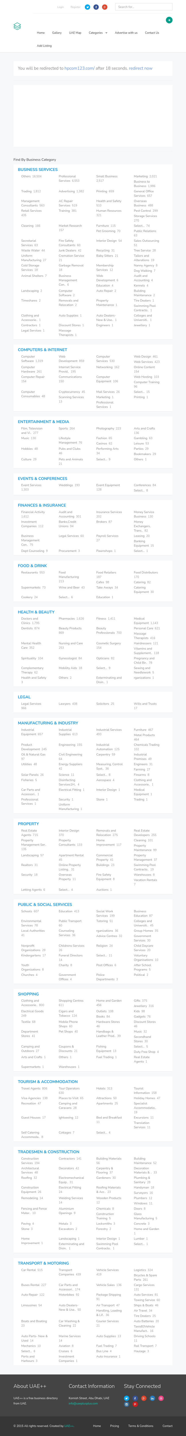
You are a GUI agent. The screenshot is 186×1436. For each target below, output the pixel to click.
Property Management (145, 857)
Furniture (106, 226)
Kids (139, 1011)
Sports (67, 428)
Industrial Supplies (68, 732)
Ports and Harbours (29, 1358)
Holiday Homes (147, 1098)
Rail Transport (145, 1346)
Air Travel (143, 1311)
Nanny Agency (146, 265)
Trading (31, 191)
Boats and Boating (34, 1323)
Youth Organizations (32, 967)
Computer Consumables (33, 394)
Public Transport (70, 923)
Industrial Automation (108, 747)
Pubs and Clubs (70, 451)
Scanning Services (72, 399)
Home (41, 33)
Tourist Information (145, 1090)
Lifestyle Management (70, 440)
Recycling (105, 250)
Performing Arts (107, 451)
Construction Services (30, 1161)
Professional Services (69, 178)
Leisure (141, 443)
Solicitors (105, 704)
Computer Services (105, 358)
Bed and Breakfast (109, 1119)
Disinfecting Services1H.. (69, 782)
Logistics (143, 1270)
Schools (30, 911)
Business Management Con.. (68, 280)
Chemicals (105, 1209)
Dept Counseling (34, 551)
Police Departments (107, 977)
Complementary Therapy (32, 670)
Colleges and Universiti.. (143, 317)
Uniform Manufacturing (33, 258)
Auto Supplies (70, 315)
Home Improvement (108, 842)
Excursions (144, 1117)
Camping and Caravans (68, 1105)
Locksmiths (105, 1224)
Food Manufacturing (69, 576)
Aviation (66, 1346)
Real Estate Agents (29, 833)
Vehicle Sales (108, 1285)
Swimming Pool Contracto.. (145, 308)
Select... (142, 226)
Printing (105, 191)
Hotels (104, 1088)
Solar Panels (32, 775)
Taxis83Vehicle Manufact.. (144, 1328)
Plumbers (143, 1198)
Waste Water (33, 250)
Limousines (31, 1305)
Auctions (104, 890)
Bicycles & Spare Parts (145, 1277)
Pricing (114, 1426)
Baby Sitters (107, 256)
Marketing (145, 176)
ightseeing (68, 1117)
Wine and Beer (72, 587)
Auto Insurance (108, 1356)
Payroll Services (107, 538)
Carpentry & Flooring (104, 1170)
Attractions (106, 1098)
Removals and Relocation (68, 302)
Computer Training (147, 384)
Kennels (141, 285)
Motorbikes (69, 1295)
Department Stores (29, 1033)
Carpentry (105, 754)
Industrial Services (109, 732)
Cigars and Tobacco (68, 1013)
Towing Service (147, 1300)
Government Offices (67, 977)
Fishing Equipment (106, 1048)
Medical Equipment (146, 621)
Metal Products (145, 737)
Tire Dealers (144, 300)
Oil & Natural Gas (33, 756)
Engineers (104, 325)
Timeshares (31, 300)
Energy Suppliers (71, 766)
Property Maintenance (106, 302)
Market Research (71, 228)
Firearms (141, 775)
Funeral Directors (71, 957)
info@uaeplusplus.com (83, 1404)
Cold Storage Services (30, 267)
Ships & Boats (146, 1305)
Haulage (141, 1351)
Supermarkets (33, 587)
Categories (98, 33)
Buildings (105, 865)
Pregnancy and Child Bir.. (144, 660)
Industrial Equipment (32, 732)
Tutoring (104, 921)
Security (66, 799)
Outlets (104, 1011)
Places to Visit (71, 1098)
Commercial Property (104, 857)
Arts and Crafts (145, 430)
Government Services (142, 938)
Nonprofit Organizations (33, 948)
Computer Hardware (31, 369)
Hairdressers (146, 643)
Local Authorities (33, 933)
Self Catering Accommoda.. (32, 1134)
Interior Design (109, 241)
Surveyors (143, 1193)
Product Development (34, 747)
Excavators (68, 1229)
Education (104, 285)
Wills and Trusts (146, 706)
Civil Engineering (71, 756)
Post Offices (106, 965)
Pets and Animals (71, 461)
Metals (65, 1224)
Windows (143, 1203)
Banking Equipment (144, 543)
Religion (104, 946)
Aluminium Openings (67, 1211)
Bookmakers (145, 454)
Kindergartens (33, 955)
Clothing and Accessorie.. (31, 317)
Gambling (143, 438)
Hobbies (29, 449)
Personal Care (147, 628)
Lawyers (68, 704)
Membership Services (105, 267)
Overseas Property (67, 877)
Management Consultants (33, 203)
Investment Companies (32, 524)
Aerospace (105, 780)
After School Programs (142, 967)
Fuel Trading (106, 1057)
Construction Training (105, 1216)
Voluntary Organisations (146, 957)
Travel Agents (34, 1088)
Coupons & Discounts (68, 1048)
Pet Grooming (108, 231)
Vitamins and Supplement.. (146, 651)
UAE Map (75, 33)
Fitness (105, 619)
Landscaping (31, 291)
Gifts (140, 1001)
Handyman (144, 1187)
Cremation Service (72, 258)
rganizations (144, 678)
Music (28, 438)
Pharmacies (71, 619)
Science (66, 775)
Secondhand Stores (142, 1039)
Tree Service (145, 250)
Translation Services (142, 1125)
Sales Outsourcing (147, 243)
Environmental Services (31, 923)
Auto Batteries (146, 1321)
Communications (71, 379)
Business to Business (145, 184)
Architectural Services (30, 1170)
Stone (102, 799)
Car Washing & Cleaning (69, 1323)
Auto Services (146, 1295)
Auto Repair (106, 291)
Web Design (146, 356)
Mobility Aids (70, 668)
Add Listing (44, 46)
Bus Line (104, 1351)
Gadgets (142, 1016)
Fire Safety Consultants (69, 243)
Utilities (29, 764)
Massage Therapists (68, 332)
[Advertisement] (93, 116)
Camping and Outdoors (30, 1048)
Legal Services (33, 330)
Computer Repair (33, 379)
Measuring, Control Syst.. (109, 766)
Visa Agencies (34, 1098)
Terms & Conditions (141, 1426)
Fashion (104, 438)
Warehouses (144, 875)
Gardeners (106, 1178)
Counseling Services (67, 933)
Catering (142, 582)
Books (103, 1016)
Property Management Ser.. (34, 844)
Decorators (69, 1168)
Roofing (29, 1178)
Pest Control (146, 211)
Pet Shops (68, 1031)
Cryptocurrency (72, 392)
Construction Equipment (31, 1189)
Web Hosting (146, 377)
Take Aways (107, 587)
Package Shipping (109, 1297)
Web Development (107, 278)
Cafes (102, 582)
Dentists (30, 628)
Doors (140, 1209)
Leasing (142, 536)
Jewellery (142, 325)
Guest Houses (33, 1117)
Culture (28, 459)
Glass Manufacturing (145, 1216)
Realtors (29, 865)
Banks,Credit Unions (67, 524)
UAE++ (69, 1426)
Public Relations (145, 233)
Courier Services (108, 1323)
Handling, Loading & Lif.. (109, 1313)
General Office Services (144, 193)
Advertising (71, 191)
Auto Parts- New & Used (34, 1338)
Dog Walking (145, 271)
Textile (28, 1022)
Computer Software (67, 293)
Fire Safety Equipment (105, 877)
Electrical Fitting (71, 790)
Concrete (142, 1224)
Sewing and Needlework (144, 670)
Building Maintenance (144, 293)
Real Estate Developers (145, 833)
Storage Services (146, 218)
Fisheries (29, 780)
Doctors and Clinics (30, 621)
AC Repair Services (68, 203)
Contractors (31, 325)
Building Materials (109, 1161)
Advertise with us (126, 33)
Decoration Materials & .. (145, 1170)
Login (60, 7)
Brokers (104, 522)
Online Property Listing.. (70, 867)
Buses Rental (33, 1285)
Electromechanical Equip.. (71, 1180)
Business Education (143, 913)
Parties (141, 449)
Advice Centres (109, 936)
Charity (65, 965)
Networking (107, 367)
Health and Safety (109, 203)
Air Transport (108, 1305)
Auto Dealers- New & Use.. (106, 317)
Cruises (65, 1351)
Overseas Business (143, 203)
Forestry (103, 1229)
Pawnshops (106, 551)
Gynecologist (70, 658)
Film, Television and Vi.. (32, 430)
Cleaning (30, 226)
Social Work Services (105, 913)
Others (31, 176)
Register (75, 7)
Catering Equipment (144, 589)
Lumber (141, 1239)
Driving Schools (145, 1338)
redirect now (141, 68)
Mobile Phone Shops (68, 1024)
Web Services (147, 362)
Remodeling (32, 1198)
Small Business (107, 178)
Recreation (31, 1103)
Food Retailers (106, 574)
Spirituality (32, 658)
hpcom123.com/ (80, 68)
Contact (168, 1426)
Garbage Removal (71, 267)
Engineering (70, 745)
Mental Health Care (31, 645)
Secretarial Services (29, 243)
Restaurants (33, 572)
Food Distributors (146, 574)
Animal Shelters (34, 276)
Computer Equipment (107, 379)
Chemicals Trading (147, 747)
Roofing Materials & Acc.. (108, 1189)
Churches (29, 975)
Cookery (29, 597)
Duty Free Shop (146, 1052)
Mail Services (108, 392)
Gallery (57, 33)
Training (68, 211)
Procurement (69, 551)
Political (141, 975)
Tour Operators (69, 1090)
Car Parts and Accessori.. (30, 792)
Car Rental (32, 1270)
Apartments (107, 1103)
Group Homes (146, 931)
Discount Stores (71, 325)
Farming (142, 769)
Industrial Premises (143, 756)
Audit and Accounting (143, 278)
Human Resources (109, 213)
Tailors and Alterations (144, 258)
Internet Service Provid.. (69, 369)
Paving (27, 1224)
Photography (108, 428)
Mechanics (31, 1346)
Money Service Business (144, 514)
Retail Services (31, 213)
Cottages (66, 1132)
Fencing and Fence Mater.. (34, 1211)
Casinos (104, 443)
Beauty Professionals (109, 630)
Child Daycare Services (143, 948)
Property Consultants (70, 842)
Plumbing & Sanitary (142, 1180)
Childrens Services (72, 948)
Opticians (105, 658)
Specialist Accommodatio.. (145, 1107)
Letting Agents (33, 890)
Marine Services (70, 1338)
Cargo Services (144, 1287)
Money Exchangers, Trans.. (142, 526)
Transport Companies (70, 1272)
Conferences (145, 485)
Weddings (69, 485)
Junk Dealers (70, 250)
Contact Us (152, 33)
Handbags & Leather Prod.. (108, 1033)
